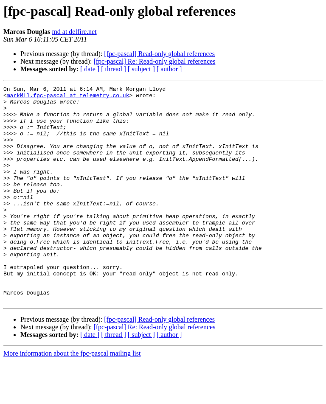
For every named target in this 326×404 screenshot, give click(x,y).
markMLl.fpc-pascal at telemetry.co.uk (68, 97)
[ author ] (169, 69)
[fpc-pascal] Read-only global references (159, 53)
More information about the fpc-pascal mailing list (72, 396)
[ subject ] (141, 69)
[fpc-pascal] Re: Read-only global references (154, 61)
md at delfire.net (74, 31)
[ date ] (89, 69)
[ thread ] (113, 69)
